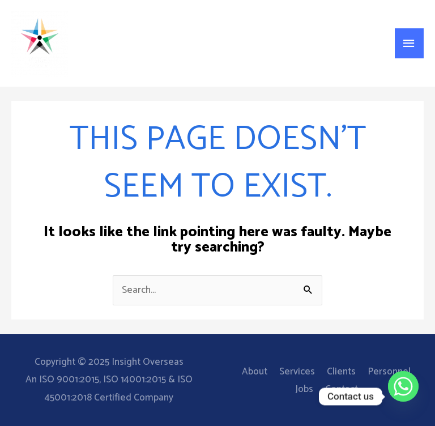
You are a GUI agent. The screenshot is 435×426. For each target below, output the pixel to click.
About (254, 372)
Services (297, 372)
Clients (341, 372)
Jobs (304, 389)
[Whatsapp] (403, 396)
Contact (341, 389)
